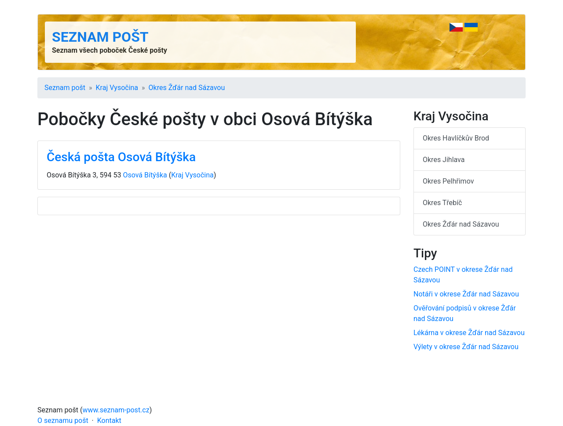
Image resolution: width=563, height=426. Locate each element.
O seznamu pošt (62, 420)
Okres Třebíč (442, 203)
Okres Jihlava (443, 159)
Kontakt (109, 420)
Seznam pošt (100, 37)
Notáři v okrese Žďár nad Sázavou (466, 294)
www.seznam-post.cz (116, 410)
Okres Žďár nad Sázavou (187, 87)
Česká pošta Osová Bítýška (121, 157)
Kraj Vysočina (117, 87)
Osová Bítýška (145, 175)
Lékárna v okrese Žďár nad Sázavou (469, 333)
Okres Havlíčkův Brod (456, 138)
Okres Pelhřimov (448, 181)
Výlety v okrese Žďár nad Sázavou (466, 347)
